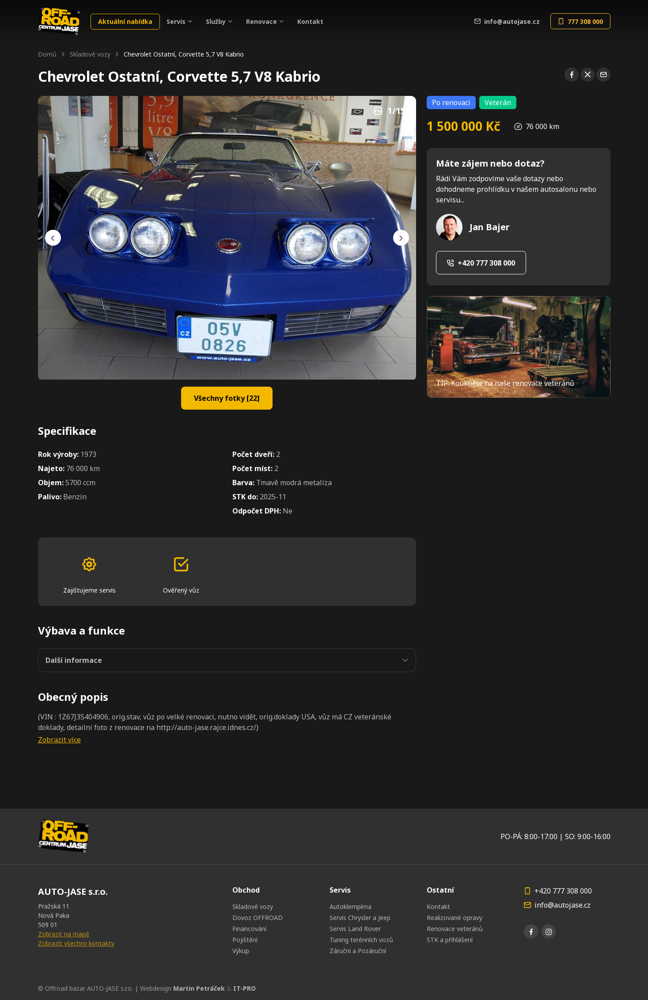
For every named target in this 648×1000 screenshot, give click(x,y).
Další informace (73, 660)
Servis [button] (176, 21)
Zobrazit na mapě (63, 934)
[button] (227, 739)
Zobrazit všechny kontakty (76, 943)
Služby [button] (216, 21)
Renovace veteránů (455, 928)
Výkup (240, 951)
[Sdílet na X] (587, 75)
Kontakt (310, 21)
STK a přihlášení (450, 939)
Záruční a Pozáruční (358, 951)
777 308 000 (580, 21)
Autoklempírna (350, 906)
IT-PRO (244, 988)
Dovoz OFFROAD (257, 917)
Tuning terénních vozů (361, 939)
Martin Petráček (199, 988)
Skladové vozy (90, 54)
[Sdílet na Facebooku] (572, 75)
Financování (249, 928)
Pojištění (245, 939)
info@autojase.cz (507, 21)
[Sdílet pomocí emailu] (603, 75)
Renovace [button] (261, 21)
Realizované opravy (454, 917)
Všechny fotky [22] (227, 398)
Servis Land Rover (355, 928)
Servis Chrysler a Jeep (360, 917)
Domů (47, 54)
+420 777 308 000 (481, 263)
